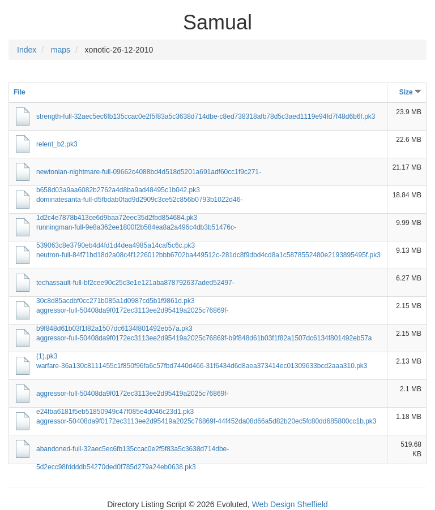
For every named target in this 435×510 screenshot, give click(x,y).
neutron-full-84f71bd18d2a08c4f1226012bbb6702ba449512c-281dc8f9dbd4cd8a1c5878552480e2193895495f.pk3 (208, 255)
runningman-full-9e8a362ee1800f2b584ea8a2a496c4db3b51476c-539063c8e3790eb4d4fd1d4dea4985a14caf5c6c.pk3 (136, 229)
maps (60, 49)
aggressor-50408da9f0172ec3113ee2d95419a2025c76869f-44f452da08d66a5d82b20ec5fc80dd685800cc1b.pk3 (206, 421)
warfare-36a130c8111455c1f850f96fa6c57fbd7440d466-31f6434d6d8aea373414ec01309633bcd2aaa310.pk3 (202, 366)
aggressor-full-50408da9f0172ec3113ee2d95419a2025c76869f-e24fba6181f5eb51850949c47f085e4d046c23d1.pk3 (132, 396)
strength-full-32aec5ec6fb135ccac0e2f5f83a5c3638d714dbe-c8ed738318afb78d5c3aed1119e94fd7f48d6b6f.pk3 (206, 116)
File (19, 92)
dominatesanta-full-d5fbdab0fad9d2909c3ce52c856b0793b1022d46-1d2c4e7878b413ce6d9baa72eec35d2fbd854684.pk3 (139, 202)
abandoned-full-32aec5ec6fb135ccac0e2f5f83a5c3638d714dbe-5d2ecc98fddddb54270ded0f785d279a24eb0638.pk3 (132, 451)
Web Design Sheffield (290, 504)
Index (26, 49)
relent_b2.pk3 (57, 144)
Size (410, 92)
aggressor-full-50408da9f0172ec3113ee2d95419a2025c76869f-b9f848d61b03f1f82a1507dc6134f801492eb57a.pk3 (132, 312)
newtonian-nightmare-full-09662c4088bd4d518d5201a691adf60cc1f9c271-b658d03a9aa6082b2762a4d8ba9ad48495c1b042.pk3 (148, 174)
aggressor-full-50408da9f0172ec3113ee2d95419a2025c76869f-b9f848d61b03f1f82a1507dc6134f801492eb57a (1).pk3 (204, 340)
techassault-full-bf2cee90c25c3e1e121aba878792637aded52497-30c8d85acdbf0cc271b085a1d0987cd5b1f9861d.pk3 (135, 285)
